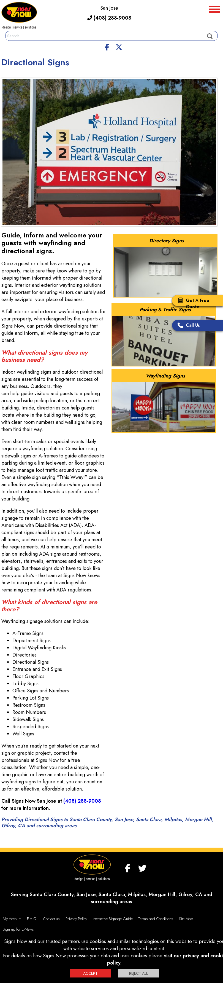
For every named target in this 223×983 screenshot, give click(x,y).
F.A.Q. (32, 919)
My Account (12, 919)
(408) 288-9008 (109, 18)
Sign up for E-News (18, 929)
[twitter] (119, 46)
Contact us (51, 919)
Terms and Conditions (155, 919)
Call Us (187, 326)
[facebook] (107, 46)
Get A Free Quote (192, 303)
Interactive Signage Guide (113, 919)
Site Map (186, 919)
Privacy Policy (76, 919)
